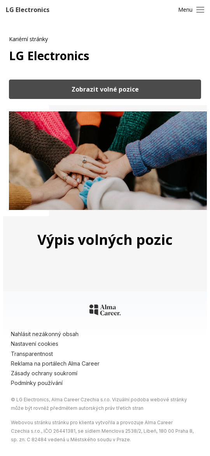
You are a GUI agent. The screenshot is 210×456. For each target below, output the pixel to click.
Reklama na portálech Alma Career (55, 363)
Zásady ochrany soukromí (44, 373)
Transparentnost (32, 353)
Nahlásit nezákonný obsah (45, 334)
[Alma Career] (105, 311)
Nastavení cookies (34, 343)
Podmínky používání (37, 383)
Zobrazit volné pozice (105, 89)
